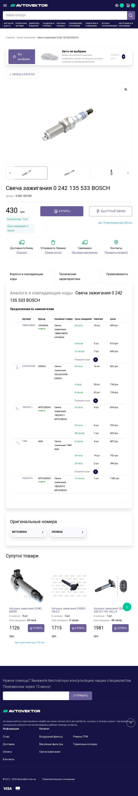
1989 (24, 441)
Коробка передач (61, 24)
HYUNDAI (68, 532)
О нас (6, 736)
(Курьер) (22, 252)
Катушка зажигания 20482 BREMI (25, 610)
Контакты (8, 759)
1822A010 (27, 478)
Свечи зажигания (26, 37)
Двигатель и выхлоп (34, 24)
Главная (10, 37)
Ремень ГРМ (80, 736)
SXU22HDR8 (28, 366)
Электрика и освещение (92, 24)
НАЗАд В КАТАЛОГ (22, 74)
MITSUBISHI (28, 532)
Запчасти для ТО (8, 24)
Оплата (7, 751)
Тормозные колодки (85, 744)
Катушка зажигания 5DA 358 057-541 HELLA (109, 610)
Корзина (128, 5)
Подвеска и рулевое (49, 24)
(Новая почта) (53, 252)
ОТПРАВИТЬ (80, 695)
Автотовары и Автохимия (126, 24)
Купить (62, 211)
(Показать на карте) (116, 252)
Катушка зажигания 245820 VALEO (68, 610)
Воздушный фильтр (51, 736)
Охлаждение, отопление (76, 24)
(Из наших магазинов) (85, 252)
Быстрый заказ (110, 211)
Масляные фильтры (51, 744)
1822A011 (27, 407)
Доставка (9, 744)
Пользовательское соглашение (58, 779)
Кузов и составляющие (109, 24)
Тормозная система (21, 24)
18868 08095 (28, 325)
